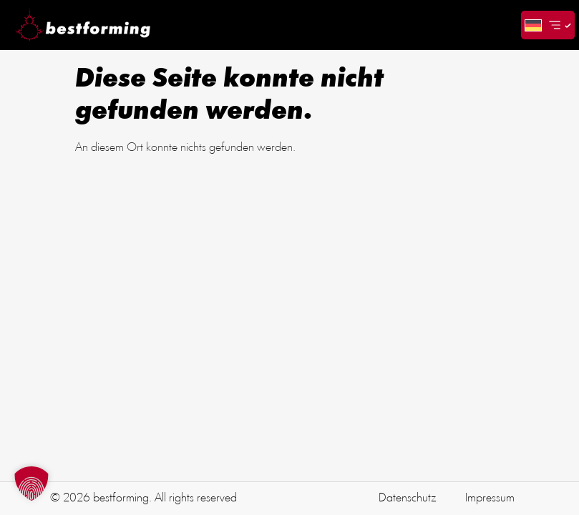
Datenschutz (408, 498)
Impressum (490, 498)
